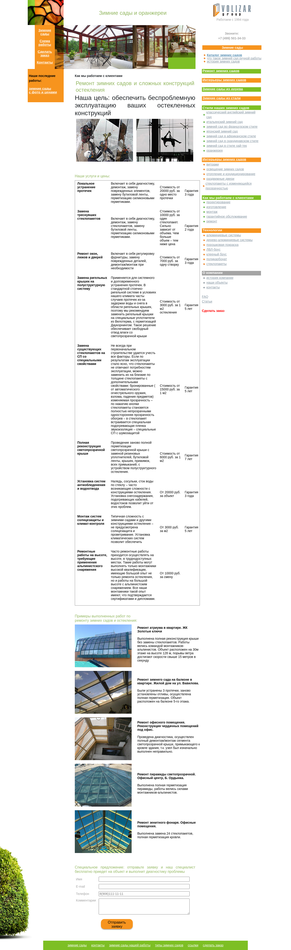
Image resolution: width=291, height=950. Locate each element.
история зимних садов (223, 61)
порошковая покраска (222, 245)
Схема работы (44, 42)
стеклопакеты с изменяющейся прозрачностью (229, 186)
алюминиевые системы (223, 235)
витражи (212, 164)
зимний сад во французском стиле (232, 126)
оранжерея (214, 150)
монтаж (212, 212)
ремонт (211, 221)
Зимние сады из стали (222, 98)
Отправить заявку (117, 924)
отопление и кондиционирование (230, 174)
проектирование (218, 202)
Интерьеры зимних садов (224, 80)
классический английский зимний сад (231, 114)
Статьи (207, 301)
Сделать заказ (45, 53)
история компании (219, 278)
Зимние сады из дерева (223, 89)
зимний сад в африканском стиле (231, 136)
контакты (213, 287)
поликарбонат (216, 259)
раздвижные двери (220, 179)
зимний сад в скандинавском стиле (232, 141)
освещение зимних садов (225, 169)
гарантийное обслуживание (226, 216)
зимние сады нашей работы (130, 945)
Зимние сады (44, 32)
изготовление (216, 207)
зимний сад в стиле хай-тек (226, 146)
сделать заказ (213, 945)
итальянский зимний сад (224, 122)
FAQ (205, 296)
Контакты (45, 62)
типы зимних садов (169, 945)
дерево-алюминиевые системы (229, 240)
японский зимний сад (222, 131)
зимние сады (77, 945)
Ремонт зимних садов (221, 71)
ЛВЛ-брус (213, 249)
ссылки (193, 945)
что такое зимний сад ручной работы (234, 58)
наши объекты (217, 282)
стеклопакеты (216, 264)
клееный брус (216, 254)
